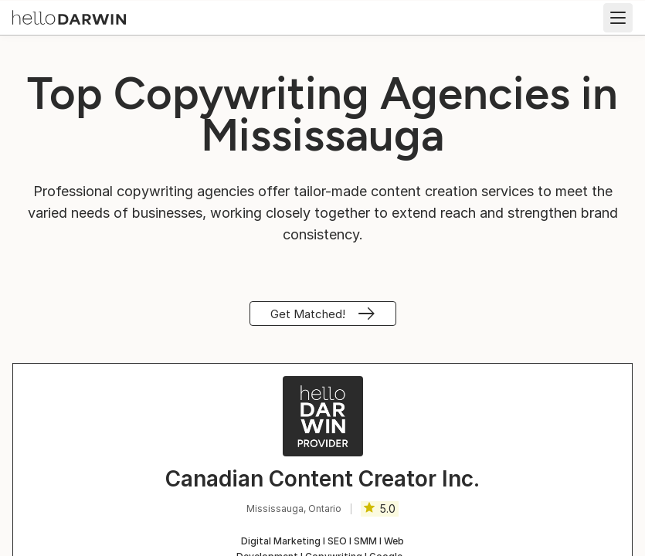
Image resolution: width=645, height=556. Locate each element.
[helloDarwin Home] (69, 16)
